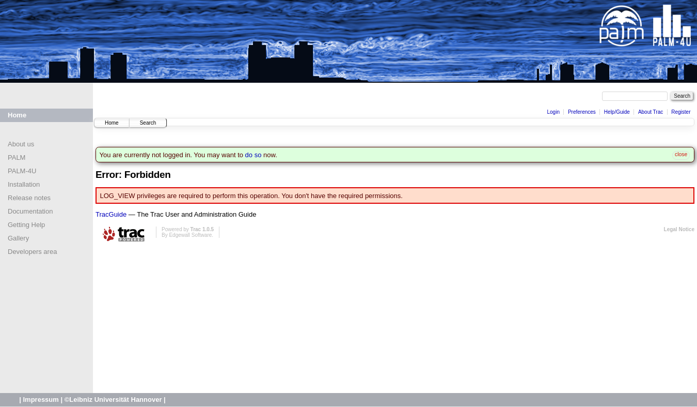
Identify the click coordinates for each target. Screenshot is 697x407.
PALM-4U (22, 171)
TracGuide (111, 214)
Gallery (18, 238)
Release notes (29, 198)
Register (680, 112)
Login (553, 112)
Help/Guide (617, 112)
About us (21, 144)
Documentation (30, 211)
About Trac (650, 112)
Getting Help (26, 225)
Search (148, 123)
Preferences (582, 112)
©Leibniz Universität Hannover (113, 399)
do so (253, 155)
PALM (16, 157)
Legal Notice (679, 229)
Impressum (40, 399)
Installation (24, 184)
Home (17, 115)
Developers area (32, 251)
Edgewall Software (190, 235)
